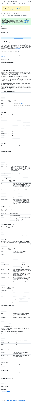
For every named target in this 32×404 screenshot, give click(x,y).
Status (14, 400)
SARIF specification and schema (10, 51)
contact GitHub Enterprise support (10, 9)
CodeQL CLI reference (15, 3)
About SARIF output (6, 42)
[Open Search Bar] (28, 1)
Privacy (11, 400)
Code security (4, 3)
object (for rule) (10, 173)
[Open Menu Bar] (30, 1)
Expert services (20, 400)
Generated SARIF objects (8, 91)
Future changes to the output (8, 70)
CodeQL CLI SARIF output (23, 3)
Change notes (5, 59)
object (5, 97)
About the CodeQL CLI (26, 20)
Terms (8, 400)
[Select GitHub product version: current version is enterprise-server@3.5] (13, 1)
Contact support (3, 392)
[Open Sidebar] (1, 3)
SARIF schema (23, 103)
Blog (24, 400)
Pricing (16, 400)
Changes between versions (7, 62)
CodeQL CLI (9, 3)
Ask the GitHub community (5, 391)
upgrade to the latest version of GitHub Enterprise (15, 8)
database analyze (18, 48)
